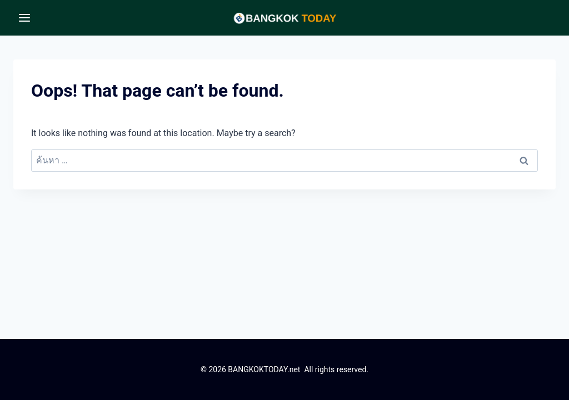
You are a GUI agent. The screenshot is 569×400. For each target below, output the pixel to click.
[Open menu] (24, 17)
